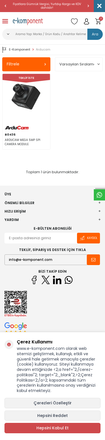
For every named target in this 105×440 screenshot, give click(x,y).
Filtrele (26, 64)
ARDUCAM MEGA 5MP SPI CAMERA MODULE (22, 142)
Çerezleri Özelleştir (53, 403)
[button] (5, 6)
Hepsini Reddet (52, 415)
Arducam (43, 49)
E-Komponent (16, 50)
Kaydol (88, 238)
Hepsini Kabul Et (52, 428)
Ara (95, 34)
